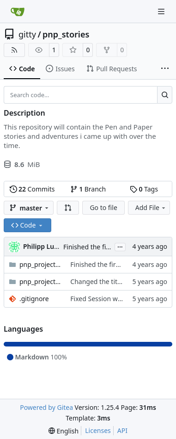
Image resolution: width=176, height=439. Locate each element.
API (122, 430)
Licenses (98, 430)
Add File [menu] (151, 207)
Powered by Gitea (46, 407)
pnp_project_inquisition (40, 264)
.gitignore (34, 298)
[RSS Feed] (14, 50)
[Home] (17, 11)
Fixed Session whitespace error (117, 298)
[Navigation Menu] (162, 11)
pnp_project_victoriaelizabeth (40, 281)
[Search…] (164, 95)
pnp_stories (65, 34)
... (120, 246)
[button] (68, 208)
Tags (144, 189)
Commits (32, 189)
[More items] (165, 69)
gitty (27, 34)
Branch (88, 189)
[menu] (64, 431)
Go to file (103, 207)
